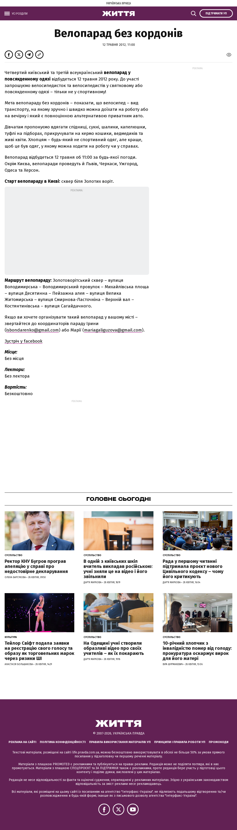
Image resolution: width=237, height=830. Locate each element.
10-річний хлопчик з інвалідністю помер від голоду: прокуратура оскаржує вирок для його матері (197, 650)
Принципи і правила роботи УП (179, 742)
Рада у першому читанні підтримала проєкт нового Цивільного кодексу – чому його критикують (193, 568)
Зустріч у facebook (23, 341)
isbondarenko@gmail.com (32, 330)
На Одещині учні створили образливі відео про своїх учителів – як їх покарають (114, 648)
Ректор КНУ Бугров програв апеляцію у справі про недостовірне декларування (36, 566)
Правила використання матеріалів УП (120, 742)
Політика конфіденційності (63, 742)
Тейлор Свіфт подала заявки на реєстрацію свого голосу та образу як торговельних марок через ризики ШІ (39, 650)
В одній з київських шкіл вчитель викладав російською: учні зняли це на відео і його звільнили (118, 568)
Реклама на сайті (22, 742)
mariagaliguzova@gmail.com (113, 330)
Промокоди (218, 742)
